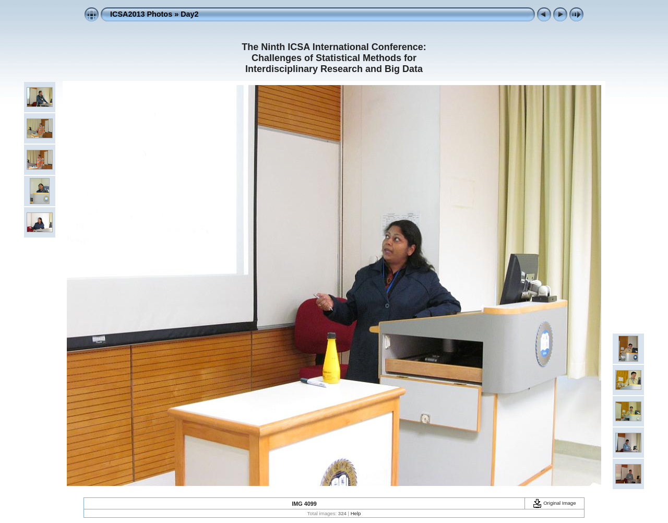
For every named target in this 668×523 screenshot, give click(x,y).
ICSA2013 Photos (141, 14)
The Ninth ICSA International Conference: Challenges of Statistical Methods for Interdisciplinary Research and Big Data (334, 58)
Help (356, 513)
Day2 (189, 14)
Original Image (554, 503)
